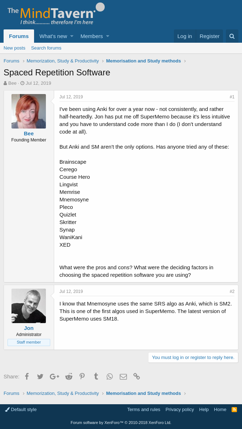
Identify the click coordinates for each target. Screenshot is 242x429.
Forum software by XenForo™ (121, 422)
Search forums (46, 48)
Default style (21, 409)
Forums (19, 36)
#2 (232, 291)
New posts (14, 48)
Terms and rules (143, 409)
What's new (53, 36)
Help (204, 409)
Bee (12, 83)
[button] (71, 36)
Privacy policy (180, 409)
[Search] (232, 36)
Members (92, 36)
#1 (232, 96)
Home (220, 409)
